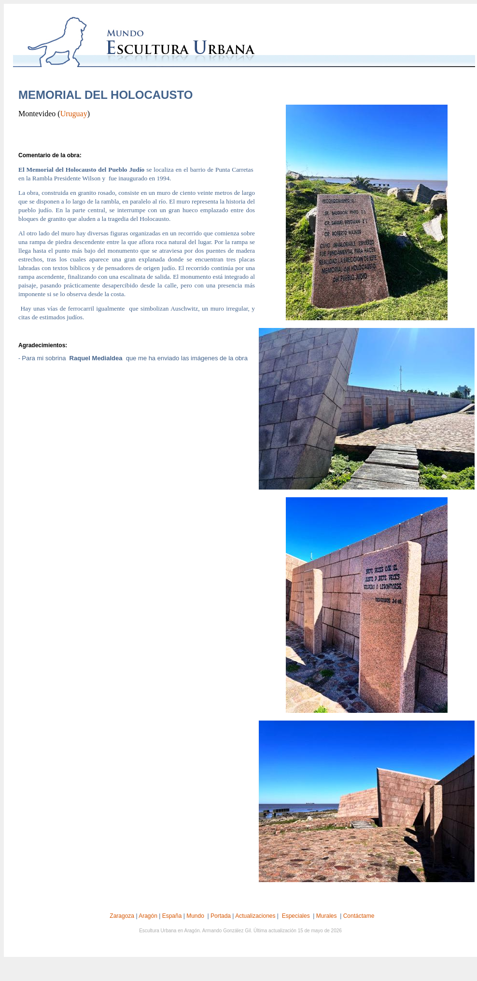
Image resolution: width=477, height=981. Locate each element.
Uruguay (73, 113)
